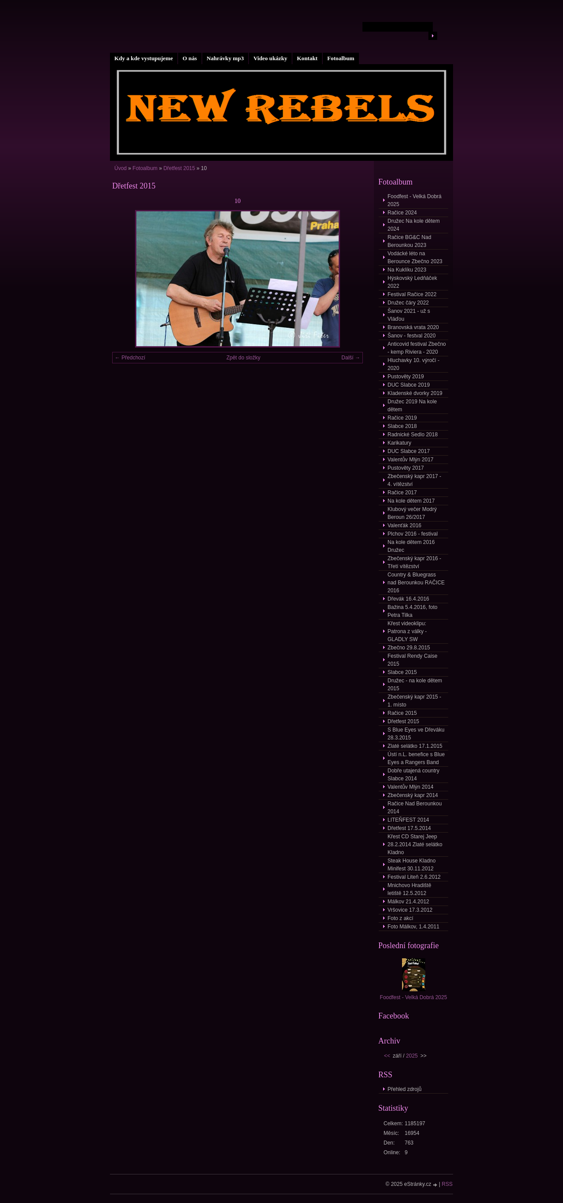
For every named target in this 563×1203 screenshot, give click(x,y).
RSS (447, 1184)
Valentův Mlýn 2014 (411, 787)
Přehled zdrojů (404, 1089)
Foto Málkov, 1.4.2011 (413, 927)
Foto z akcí (400, 918)
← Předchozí (130, 358)
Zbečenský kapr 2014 (413, 795)
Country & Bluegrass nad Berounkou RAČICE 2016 (416, 583)
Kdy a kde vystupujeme (143, 58)
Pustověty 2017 (406, 468)
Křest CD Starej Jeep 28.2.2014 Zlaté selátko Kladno (415, 844)
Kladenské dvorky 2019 (415, 393)
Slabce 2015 (402, 672)
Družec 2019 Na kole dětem (412, 406)
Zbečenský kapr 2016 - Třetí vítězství (414, 562)
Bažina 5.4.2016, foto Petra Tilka (412, 611)
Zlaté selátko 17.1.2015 (415, 746)
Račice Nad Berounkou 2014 (415, 808)
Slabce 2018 (402, 426)
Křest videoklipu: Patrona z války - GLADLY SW (407, 631)
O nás (190, 58)
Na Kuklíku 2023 (407, 270)
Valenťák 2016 (404, 525)
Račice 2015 (402, 713)
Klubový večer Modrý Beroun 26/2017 (412, 513)
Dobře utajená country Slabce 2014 (413, 775)
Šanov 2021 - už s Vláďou (409, 315)
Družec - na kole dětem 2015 (415, 685)
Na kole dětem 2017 (411, 501)
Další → (350, 358)
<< (387, 1056)
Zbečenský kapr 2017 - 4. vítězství (414, 480)
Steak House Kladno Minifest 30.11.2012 (411, 865)
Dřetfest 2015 (179, 168)
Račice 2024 (402, 213)
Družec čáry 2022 (408, 303)
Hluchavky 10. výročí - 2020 (413, 364)
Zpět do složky (243, 358)
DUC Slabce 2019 (409, 385)
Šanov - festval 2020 (411, 336)
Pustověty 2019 (406, 376)
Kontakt (307, 58)
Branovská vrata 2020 (413, 327)
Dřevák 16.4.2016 (408, 599)
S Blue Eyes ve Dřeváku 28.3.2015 (416, 734)
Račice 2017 (402, 492)
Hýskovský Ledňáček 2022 (412, 282)
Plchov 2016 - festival (413, 534)
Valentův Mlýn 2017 (411, 460)
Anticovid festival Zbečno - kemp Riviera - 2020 (417, 348)
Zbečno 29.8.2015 (409, 648)
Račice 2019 (402, 418)
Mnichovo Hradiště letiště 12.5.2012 (409, 889)
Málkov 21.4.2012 (408, 902)
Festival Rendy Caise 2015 (412, 660)
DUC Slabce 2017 (409, 451)
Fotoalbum (341, 58)
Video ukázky (270, 58)
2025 (412, 1056)
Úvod (120, 168)
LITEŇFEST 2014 (408, 820)
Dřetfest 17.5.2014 (409, 828)
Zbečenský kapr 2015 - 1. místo (414, 701)
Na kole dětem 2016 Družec (411, 546)
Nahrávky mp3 (225, 58)
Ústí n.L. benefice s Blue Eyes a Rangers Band (416, 758)
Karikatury (399, 443)
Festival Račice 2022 (412, 294)
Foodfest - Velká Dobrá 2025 (415, 200)
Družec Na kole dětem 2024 (414, 225)
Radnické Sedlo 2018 (413, 434)
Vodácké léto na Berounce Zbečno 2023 (415, 257)
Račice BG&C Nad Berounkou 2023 (409, 241)
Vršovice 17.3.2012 (410, 910)
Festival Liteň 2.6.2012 (414, 877)
